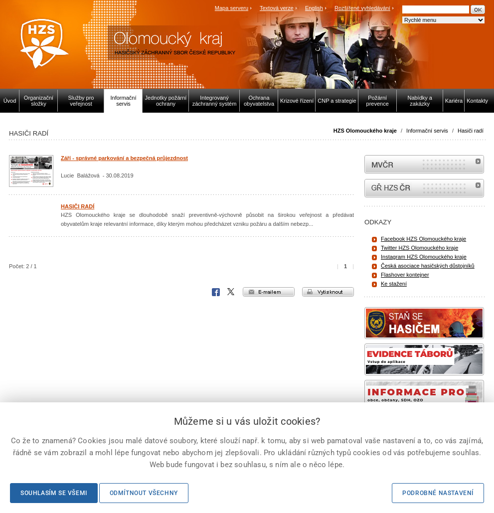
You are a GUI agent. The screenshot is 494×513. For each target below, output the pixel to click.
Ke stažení (394, 284)
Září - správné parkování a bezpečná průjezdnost (124, 158)
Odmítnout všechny (144, 493)
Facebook (216, 292)
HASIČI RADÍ (77, 206)
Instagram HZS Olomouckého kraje (424, 257)
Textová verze (277, 8)
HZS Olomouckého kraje (365, 131)
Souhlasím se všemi (53, 493)
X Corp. (231, 292)
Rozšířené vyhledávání (362, 8)
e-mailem (269, 292)
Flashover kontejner (405, 275)
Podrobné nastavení (438, 493)
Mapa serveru (231, 8)
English (314, 8)
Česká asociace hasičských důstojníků (428, 266)
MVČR (424, 164)
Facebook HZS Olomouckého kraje (423, 239)
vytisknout (328, 292)
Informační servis (427, 131)
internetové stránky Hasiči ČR (424, 188)
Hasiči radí (471, 131)
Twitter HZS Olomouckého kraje (419, 248)
